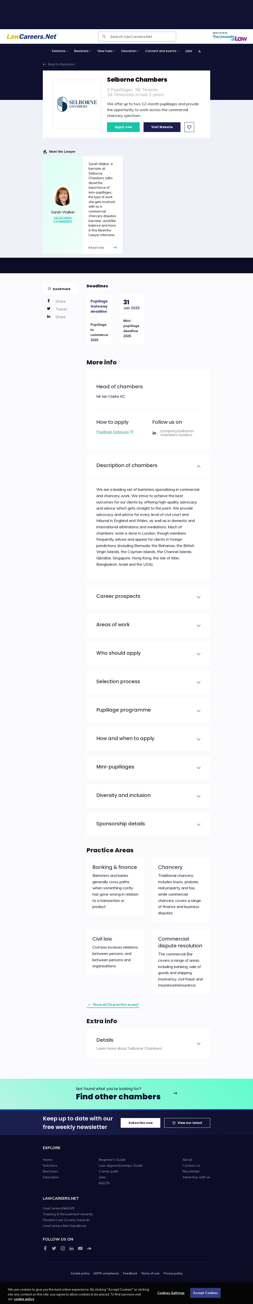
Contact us (191, 1165)
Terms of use (150, 1273)
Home (48, 1159)
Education (51, 1177)
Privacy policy (172, 1273)
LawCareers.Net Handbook (64, 1226)
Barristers (50, 1171)
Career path (108, 1171)
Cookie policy (80, 1273)
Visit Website (162, 127)
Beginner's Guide (112, 1159)
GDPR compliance (106, 1273)
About (187, 1159)
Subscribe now (140, 1123)
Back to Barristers (61, 64)
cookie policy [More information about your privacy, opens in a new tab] (24, 1302)
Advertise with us (196, 1177)
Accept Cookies (205, 1295)
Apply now (123, 127)
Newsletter (191, 1171)
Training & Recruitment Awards (68, 1214)
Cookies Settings (170, 1295)
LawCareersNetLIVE (59, 1208)
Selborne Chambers (62, 219)
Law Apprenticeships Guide (121, 1165)
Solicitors (50, 1165)
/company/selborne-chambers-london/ (177, 433)
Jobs (188, 51)
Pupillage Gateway (112, 432)
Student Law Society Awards (66, 1220)
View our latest (190, 1123)
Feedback (130, 1273)
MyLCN (104, 1183)
